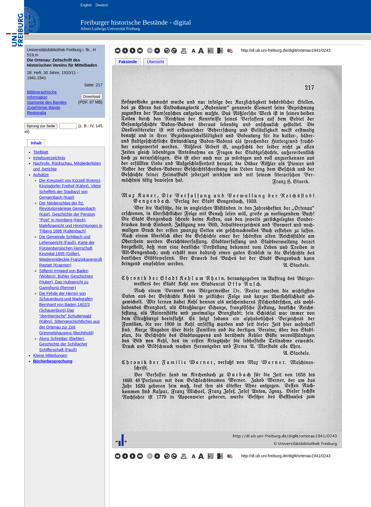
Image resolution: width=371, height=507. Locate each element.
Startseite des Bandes (46, 102)
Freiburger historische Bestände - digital (135, 22)
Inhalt (36, 143)
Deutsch (101, 5)
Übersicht (155, 61)
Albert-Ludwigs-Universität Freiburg (110, 29)
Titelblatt (40, 152)
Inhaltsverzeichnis (49, 158)
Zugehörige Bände (43, 107)
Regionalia (36, 112)
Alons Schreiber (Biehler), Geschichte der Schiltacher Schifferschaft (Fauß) (63, 344)
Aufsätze (41, 174)
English (86, 5)
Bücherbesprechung (52, 361)
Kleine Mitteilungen (50, 355)
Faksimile (128, 61)
